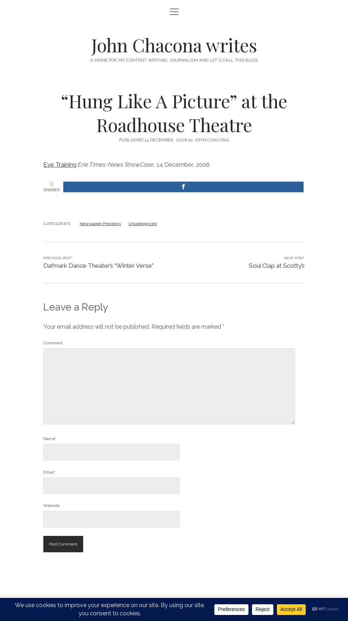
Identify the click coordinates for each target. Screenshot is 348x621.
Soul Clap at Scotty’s (277, 265)
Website (51, 505)
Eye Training (59, 164)
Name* (50, 438)
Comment (53, 342)
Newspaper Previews (100, 223)
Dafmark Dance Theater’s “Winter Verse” (98, 265)
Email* (49, 472)
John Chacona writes (174, 45)
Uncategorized (142, 223)
